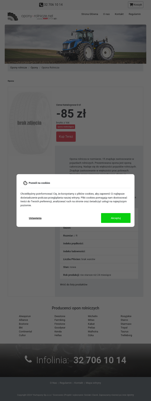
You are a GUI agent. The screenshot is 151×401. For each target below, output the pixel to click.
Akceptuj (116, 218)
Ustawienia (35, 218)
